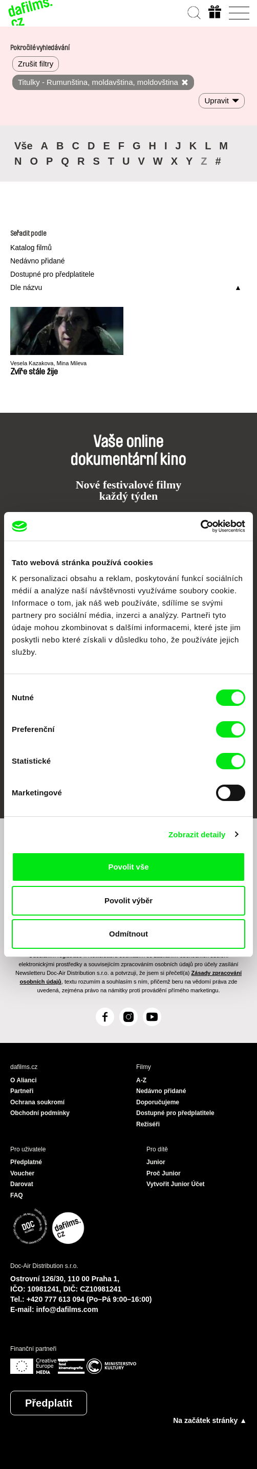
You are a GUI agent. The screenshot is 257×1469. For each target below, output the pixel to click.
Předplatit (48, 1403)
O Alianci (23, 1080)
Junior (155, 1162)
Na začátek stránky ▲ (210, 1420)
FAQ (16, 1195)
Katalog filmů (31, 247)
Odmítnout (128, 933)
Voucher (22, 1173)
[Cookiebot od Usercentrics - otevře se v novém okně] (200, 526)
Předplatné (26, 1162)
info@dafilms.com (67, 1309)
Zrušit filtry (35, 63)
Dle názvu (26, 287)
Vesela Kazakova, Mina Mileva (48, 363)
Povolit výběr (128, 900)
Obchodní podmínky (40, 1113)
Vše (23, 145)
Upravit (216, 100)
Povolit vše (128, 866)
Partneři (21, 1091)
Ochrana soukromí (37, 1102)
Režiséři (148, 1124)
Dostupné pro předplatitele (52, 274)
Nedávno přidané (37, 261)
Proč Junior (163, 1173)
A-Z (141, 1080)
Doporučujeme (157, 1102)
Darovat (21, 1184)
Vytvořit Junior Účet (175, 1184)
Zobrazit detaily (197, 834)
